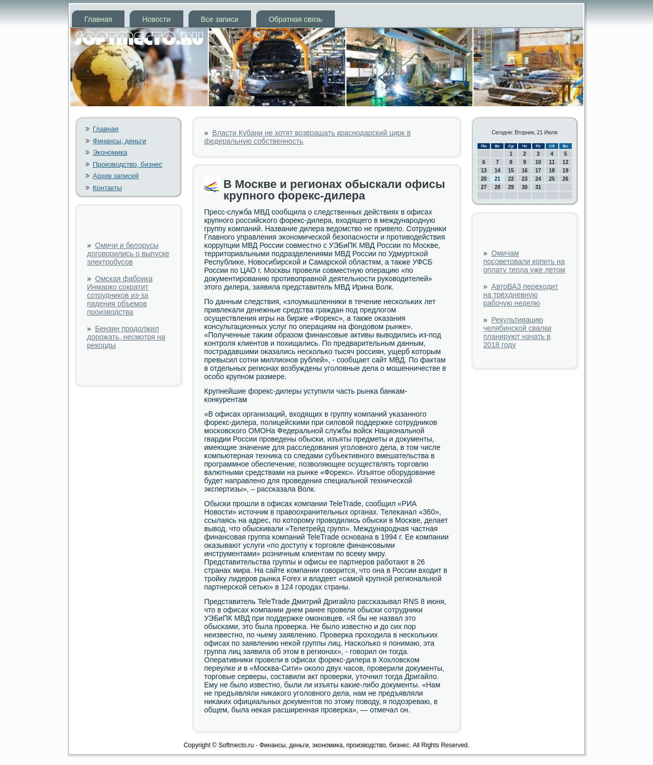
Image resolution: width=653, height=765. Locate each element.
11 (552, 162)
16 (525, 170)
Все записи (219, 19)
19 (565, 170)
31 (538, 187)
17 (538, 170)
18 (552, 170)
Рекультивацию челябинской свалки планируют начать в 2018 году (517, 332)
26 (565, 179)
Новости (156, 19)
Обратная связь (295, 19)
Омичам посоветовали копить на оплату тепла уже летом (524, 261)
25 (552, 179)
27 (484, 187)
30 (525, 187)
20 (484, 179)
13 (484, 170)
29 (511, 187)
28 (497, 187)
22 (511, 179)
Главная (98, 19)
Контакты (107, 188)
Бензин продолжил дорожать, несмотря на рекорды (126, 336)
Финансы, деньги (119, 141)
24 (538, 179)
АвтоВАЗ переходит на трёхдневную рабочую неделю (520, 294)
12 (565, 162)
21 (497, 179)
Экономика (110, 152)
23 (525, 179)
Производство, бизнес (127, 164)
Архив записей (116, 176)
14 (497, 170)
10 (538, 162)
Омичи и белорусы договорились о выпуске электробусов (128, 253)
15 (511, 170)
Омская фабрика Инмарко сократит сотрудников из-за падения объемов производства (120, 295)
